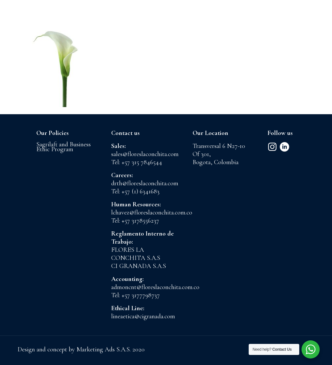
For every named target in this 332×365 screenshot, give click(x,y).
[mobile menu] (321, 21)
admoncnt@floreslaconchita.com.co (155, 287)
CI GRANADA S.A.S (138, 266)
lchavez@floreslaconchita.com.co (151, 212)
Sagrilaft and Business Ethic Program (63, 146)
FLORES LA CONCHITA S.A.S (135, 254)
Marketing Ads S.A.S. (104, 349)
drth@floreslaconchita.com (144, 183)
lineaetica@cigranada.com (143, 316)
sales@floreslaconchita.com (145, 154)
